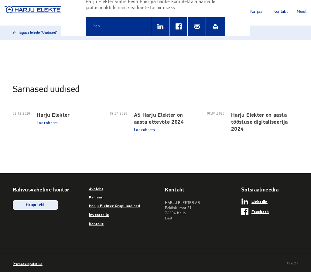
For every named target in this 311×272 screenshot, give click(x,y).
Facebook (260, 211)
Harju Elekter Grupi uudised (114, 205)
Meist (301, 11)
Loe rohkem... (49, 123)
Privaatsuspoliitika (28, 264)
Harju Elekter (53, 115)
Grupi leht (35, 205)
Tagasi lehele (37, 33)
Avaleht (96, 188)
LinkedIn (259, 201)
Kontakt (280, 11)
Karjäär (257, 11)
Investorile (99, 214)
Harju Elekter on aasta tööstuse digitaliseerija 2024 (259, 122)
